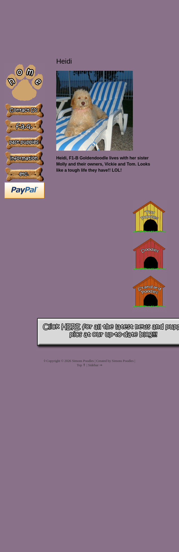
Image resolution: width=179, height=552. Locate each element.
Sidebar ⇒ (95, 365)
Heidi (64, 61)
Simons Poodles (83, 361)
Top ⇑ (81, 365)
